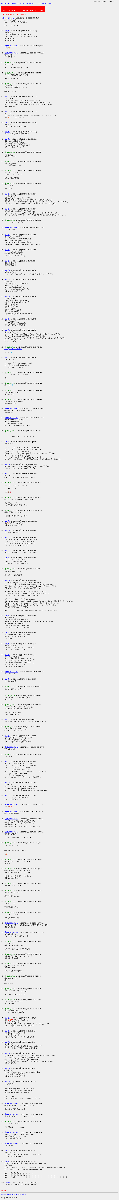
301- (24, 3)
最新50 (51, 3)
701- (36, 3)
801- (39, 3)
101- (18, 3)
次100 (19, 1194)
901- (43, 3)
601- (33, 3)
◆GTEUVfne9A (11, 46)
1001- (46, 3)
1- (15, 3)
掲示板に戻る (5, 1194)
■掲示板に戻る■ (6, 3)
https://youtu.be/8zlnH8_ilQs (13, 349)
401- (27, 3)
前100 (15, 1194)
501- (30, 3)
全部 (13, 3)
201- (21, 3)
